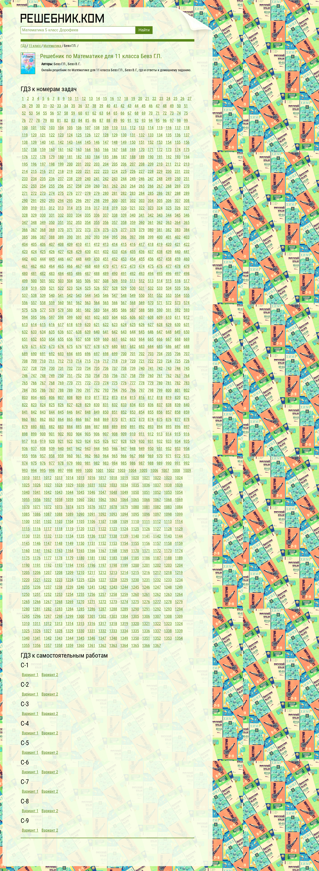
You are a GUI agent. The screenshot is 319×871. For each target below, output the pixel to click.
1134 (69, 536)
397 (133, 237)
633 (34, 332)
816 (142, 397)
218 (61, 171)
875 (160, 419)
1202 (157, 565)
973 (187, 456)
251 (187, 178)
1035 (135, 485)
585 (115, 310)
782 (178, 383)
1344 (69, 638)
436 (142, 251)
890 (124, 426)
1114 (179, 521)
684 (151, 346)
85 (87, 120)
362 (160, 222)
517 (187, 281)
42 (122, 106)
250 (178, 178)
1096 (146, 514)
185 (106, 157)
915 (178, 434)
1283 (58, 609)
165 (97, 149)
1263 (168, 594)
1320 (135, 623)
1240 (80, 587)
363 (169, 222)
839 (178, 405)
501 (43, 281)
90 (122, 120)
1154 (124, 543)
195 (25, 164)
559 (52, 302)
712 (61, 361)
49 (172, 106)
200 (70, 164)
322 (142, 208)
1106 (91, 521)
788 (61, 390)
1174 (179, 550)
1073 (58, 507)
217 (52, 171)
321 (133, 208)
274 (52, 193)
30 (38, 106)
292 (43, 200)
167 (115, 149)
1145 (26, 543)
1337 (157, 631)
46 (151, 106)
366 (25, 230)
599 (70, 317)
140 (43, 142)
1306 (146, 616)
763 (178, 375)
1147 (48, 543)
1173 (168, 550)
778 (142, 383)
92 (136, 120)
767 (43, 383)
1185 (135, 558)
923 (79, 441)
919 (43, 441)
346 (187, 215)
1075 (80, 507)
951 (160, 448)
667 (169, 339)
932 (160, 441)
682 (133, 346)
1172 (157, 550)
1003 (121, 470)
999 (79, 470)
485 (70, 273)
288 (178, 193)
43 (129, 106)
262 (115, 186)
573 (178, 302)
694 (70, 354)
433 (115, 251)
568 (133, 302)
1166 (91, 550)
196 (34, 164)
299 (106, 200)
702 (142, 354)
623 (115, 324)
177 (34, 157)
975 (34, 463)
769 (61, 383)
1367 (157, 645)
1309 (179, 616)
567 (124, 302)
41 (115, 106)
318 (106, 208)
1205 (26, 572)
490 (115, 273)
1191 (37, 565)
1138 (113, 536)
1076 (91, 507)
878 (187, 419)
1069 (179, 499)
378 (133, 230)
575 (25, 310)
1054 (179, 492)
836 (151, 405)
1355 (26, 645)
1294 (179, 609)
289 (187, 193)
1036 (146, 485)
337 (106, 215)
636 (61, 332)
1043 (58, 492)
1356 (37, 645)
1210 (80, 572)
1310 (26, 623)
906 (97, 434)
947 (124, 448)
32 (52, 106)
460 (187, 259)
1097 (157, 514)
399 (151, 237)
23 (161, 98)
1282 (48, 609)
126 (88, 135)
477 (169, 266)
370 (61, 230)
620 (88, 324)
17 (119, 98)
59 (73, 113)
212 (178, 164)
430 (88, 251)
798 (151, 390)
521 (52, 288)
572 (169, 302)
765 (25, 383)
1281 (37, 609)
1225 (80, 580)
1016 (91, 477)
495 (160, 273)
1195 (80, 565)
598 (61, 317)
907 (106, 434)
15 (105, 98)
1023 (168, 477)
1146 (37, 543)
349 (43, 222)
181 (70, 157)
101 (34, 127)
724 (169, 361)
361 (151, 222)
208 (142, 164)
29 (31, 106)
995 (43, 470)
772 (88, 383)
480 (25, 273)
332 (61, 215)
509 (115, 281)
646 (151, 332)
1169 (124, 550)
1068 (168, 499)
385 (25, 237)
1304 (124, 616)
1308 (168, 616)
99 (186, 120)
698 (106, 354)
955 (25, 456)
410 (79, 244)
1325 (26, 631)
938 (43, 448)
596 (43, 317)
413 (106, 244)
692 (52, 354)
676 (79, 346)
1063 (113, 499)
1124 (124, 529)
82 (66, 120)
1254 (69, 594)
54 (38, 113)
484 (61, 273)
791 (88, 390)
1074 (69, 507)
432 (106, 251)
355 (97, 222)
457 (160, 259)
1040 (26, 492)
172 (160, 149)
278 (88, 193)
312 (52, 208)
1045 (80, 492)
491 (124, 273)
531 (142, 288)
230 (169, 171)
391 (79, 237)
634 (43, 332)
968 (142, 456)
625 (133, 324)
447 (70, 259)
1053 (168, 492)
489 (106, 273)
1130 (26, 536)
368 (43, 230)
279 (97, 193)
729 (43, 368)
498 (187, 273)
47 (158, 106)
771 (79, 383)
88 (108, 120)
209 (151, 164)
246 (142, 178)
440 (178, 251)
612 (187, 317)
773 (97, 383)
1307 (157, 616)
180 (61, 157)
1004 (132, 470)
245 (133, 178)
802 (187, 390)
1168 (113, 550)
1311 (37, 623)
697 (97, 354)
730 (52, 368)
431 (97, 251)
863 (52, 419)
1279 (179, 601)
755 (106, 375)
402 (178, 237)
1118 (58, 529)
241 (97, 178)
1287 (102, 609)
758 (133, 375)
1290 (135, 609)
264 (133, 186)
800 (169, 390)
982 (97, 463)
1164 (69, 550)
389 (61, 237)
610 (169, 317)
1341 (37, 638)
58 (66, 113)
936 (25, 448)
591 (169, 310)
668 (178, 339)
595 (34, 317)
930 (142, 441)
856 (160, 412)
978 (61, 463)
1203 (168, 565)
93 (144, 120)
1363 (113, 645)
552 (160, 295)
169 (133, 149)
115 (160, 127)
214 (25, 171)
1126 (146, 529)
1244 (124, 587)
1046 (91, 492)
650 (187, 332)
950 (151, 448)
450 (97, 259)
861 (34, 419)
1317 (102, 623)
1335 (135, 631)
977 (52, 463)
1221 (37, 580)
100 (25, 127)
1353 (168, 638)
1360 (80, 645)
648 (169, 332)
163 (79, 149)
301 (124, 200)
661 (115, 339)
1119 (69, 529)
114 (151, 127)
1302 (102, 616)
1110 (135, 521)
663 (133, 339)
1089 (69, 514)
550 (142, 295)
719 (124, 361)
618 (70, 324)
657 (79, 339)
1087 (48, 514)
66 (122, 113)
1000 (89, 470)
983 (106, 463)
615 (43, 324)
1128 (168, 529)
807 (61, 397)
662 (124, 339)
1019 (124, 477)
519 (34, 288)
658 (88, 339)
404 (25, 244)
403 (187, 237)
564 (97, 302)
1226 (91, 580)
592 (178, 310)
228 (151, 171)
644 (133, 332)
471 (115, 266)
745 (187, 368)
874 (151, 419)
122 (52, 135)
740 (142, 368)
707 (187, 354)
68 (136, 113)
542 (70, 295)
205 (115, 164)
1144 (179, 536)
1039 (179, 485)
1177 (48, 558)
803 (25, 397)
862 (43, 419)
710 (43, 361)
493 (142, 273)
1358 (58, 645)
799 (160, 390)
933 (169, 441)
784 (25, 390)
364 (178, 222)
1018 (113, 477)
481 (34, 273)
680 (115, 346)
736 (106, 368)
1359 (69, 645)
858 (178, 412)
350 (52, 222)
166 (106, 149)
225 (124, 171)
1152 (102, 543)
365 (187, 222)
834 (133, 405)
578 (52, 310)
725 (178, 361)
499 (25, 281)
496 (169, 273)
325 (169, 208)
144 (79, 142)
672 (43, 346)
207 (133, 164)
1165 (80, 550)
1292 (157, 609)
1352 (157, 638)
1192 (48, 565)
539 (43, 295)
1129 (179, 529)
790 (79, 390)
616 (52, 324)
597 (52, 317)
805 (43, 397)
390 (70, 237)
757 (124, 375)
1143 (168, 536)
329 (34, 215)
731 (61, 368)
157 (25, 149)
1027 (48, 485)
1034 (124, 485)
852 (124, 412)
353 (79, 222)
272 (34, 193)
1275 (135, 601)
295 (70, 200)
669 (187, 339)
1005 (143, 470)
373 (88, 230)
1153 (113, 543)
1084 (179, 507)
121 (43, 135)
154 (169, 142)
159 (43, 149)
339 (124, 215)
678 (97, 346)
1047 (102, 492)
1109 (124, 521)
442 (25, 259)
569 (142, 302)
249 (169, 178)
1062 (102, 499)
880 (34, 426)
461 (25, 266)
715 (88, 361)
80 (52, 120)
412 (97, 244)
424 (34, 251)
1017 (102, 477)
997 (61, 470)
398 (142, 237)
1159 (179, 543)
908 (115, 434)
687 (178, 346)
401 (169, 237)
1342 (48, 638)
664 (142, 339)
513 (151, 281)
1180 (80, 558)
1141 (146, 536)
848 (88, 412)
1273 (113, 601)
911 (142, 434)
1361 (91, 645)
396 (124, 237)
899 (34, 434)
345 (178, 215)
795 (124, 390)
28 (24, 106)
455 (142, 259)
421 (178, 244)
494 (151, 273)
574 (187, 302)
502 (52, 281)
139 (34, 142)
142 (61, 142)
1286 (91, 609)
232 (187, 171)
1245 (135, 587)
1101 (37, 521)
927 (115, 441)
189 (142, 157)
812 (106, 397)
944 (97, 448)
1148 (58, 543)
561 (70, 302)
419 (160, 244)
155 (178, 142)
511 (133, 281)
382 (169, 230)
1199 (124, 565)
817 (151, 397)
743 (169, 368)
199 (61, 164)
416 (133, 244)
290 (25, 200)
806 (52, 397)
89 (115, 120)
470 (106, 266)
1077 (102, 507)
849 (97, 412)
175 (187, 149)
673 (52, 346)
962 (88, 456)
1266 (37, 601)
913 (160, 434)
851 (115, 412)
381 (160, 230)
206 (124, 164)
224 (115, 171)
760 (151, 375)
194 (187, 157)
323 (151, 208)
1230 (135, 580)
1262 (157, 594)
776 (124, 383)
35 (73, 106)
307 (178, 200)
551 (151, 295)
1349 (124, 638)
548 (124, 295)
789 (70, 390)
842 (34, 412)
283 (133, 193)
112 (133, 127)
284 (142, 193)
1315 (80, 623)
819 (169, 397)
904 (79, 434)
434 (124, 251)
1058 (58, 499)
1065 (135, 499)
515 (169, 281)
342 (151, 215)
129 (115, 135)
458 (169, 259)
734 (88, 368)
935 (187, 441)
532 (151, 288)
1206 (37, 572)
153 (160, 142)
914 (169, 434)
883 (61, 426)
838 (169, 405)
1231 (146, 580)
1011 (37, 477)
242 (106, 178)
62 (94, 113)
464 (52, 266)
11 (77, 98)
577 (43, 310)
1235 (26, 587)
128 (106, 135)
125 (79, 135)
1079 (124, 507)
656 (70, 339)
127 (97, 135)
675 (70, 346)
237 (61, 178)
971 (169, 456)
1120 (80, 529)
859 (187, 412)
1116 (37, 529)
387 (43, 237)
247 (151, 178)
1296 (37, 616)
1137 (102, 536)
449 (88, 259)
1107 (102, 521)
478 (178, 266)
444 (43, 259)
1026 (37, 485)
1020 (135, 477)
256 (61, 186)
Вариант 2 (50, 674)
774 (106, 383)
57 (59, 113)
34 (66, 106)
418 (151, 244)
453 (124, 259)
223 (106, 171)
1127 (157, 529)
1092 (102, 514)
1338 (168, 631)
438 (160, 251)
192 (169, 157)
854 (142, 412)
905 (88, 434)
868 (97, 419)
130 (124, 135)
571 (160, 302)
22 (154, 98)
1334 (124, 631)
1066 (146, 499)
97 (172, 120)
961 (79, 456)
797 (142, 390)
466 (70, 266)
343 (160, 215)
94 (151, 120)
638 (79, 332)
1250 (26, 594)
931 (151, 441)
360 (142, 222)
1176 (37, 558)
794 (115, 390)
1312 (48, 623)
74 (179, 113)
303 (142, 200)
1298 (58, 616)
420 (169, 244)
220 (79, 171)
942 (79, 448)
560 (61, 302)
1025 (26, 485)
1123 (113, 529)
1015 (80, 477)
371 (70, 230)
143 (70, 142)
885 (79, 426)
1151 (91, 543)
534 (169, 288)
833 (124, 405)
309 (25, 208)
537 (25, 295)
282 (124, 193)
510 (124, 281)
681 (124, 346)
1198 (113, 565)
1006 (154, 470)
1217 (157, 572)
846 (70, 412)
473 (133, 266)
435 (133, 251)
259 (88, 186)
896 (178, 426)
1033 (113, 485)
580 (70, 310)
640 (97, 332)
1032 (102, 485)
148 (115, 142)
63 (101, 113)
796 (133, 390)
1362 (102, 645)
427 (61, 251)
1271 (91, 601)
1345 (80, 638)
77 (31, 120)
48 (165, 106)
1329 (69, 631)
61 (87, 113)
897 (187, 426)
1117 (48, 529)
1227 (102, 580)
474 (142, 266)
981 (88, 463)
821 (187, 397)
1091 (91, 514)
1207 (48, 572)
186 (115, 157)
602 (97, 317)
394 (106, 237)
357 (115, 222)
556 (25, 302)
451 (106, 259)
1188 (168, 558)
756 (115, 375)
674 (61, 346)
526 (97, 288)
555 (187, 295)
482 (43, 273)
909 (124, 434)
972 (178, 456)
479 (187, 266)
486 (79, 273)
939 (52, 448)
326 (178, 208)
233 (25, 178)
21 (147, 98)
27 (189, 98)
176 (25, 157)
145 (88, 142)
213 (187, 164)
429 (79, 251)
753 (88, 375)
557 (34, 302)
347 (25, 222)
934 (178, 441)
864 (61, 419)
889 (115, 426)
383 (178, 230)
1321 (146, 623)
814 (124, 397)
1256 (91, 594)
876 (169, 419)
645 (142, 332)
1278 (168, 601)
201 (79, 164)
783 (187, 383)
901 (52, 434)
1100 (26, 521)
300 (115, 200)
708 (25, 361)
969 (151, 456)
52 (24, 113)
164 (88, 149)
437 (151, 251)
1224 (69, 580)
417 (142, 244)
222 (97, 171)
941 (70, 448)
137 (187, 135)
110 (115, 127)
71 (158, 113)
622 (106, 324)
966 (124, 456)
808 (70, 397)
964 (106, 456)
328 (25, 215)
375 (106, 230)
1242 (102, 587)
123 (61, 135)
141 (52, 142)
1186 (146, 558)
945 (106, 448)
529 (124, 288)
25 (175, 98)
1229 (124, 580)
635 (52, 332)
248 (160, 178)
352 (70, 222)
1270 (80, 601)
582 (88, 310)
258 (79, 186)
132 (142, 135)
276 (70, 193)
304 (151, 200)
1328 (58, 631)
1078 (113, 507)
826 (61, 405)
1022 (157, 477)
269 (178, 186)
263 (124, 186)
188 (133, 157)
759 (142, 375)
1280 (26, 609)
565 (106, 302)
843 (43, 412)
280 (106, 193)
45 (144, 106)
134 (160, 135)
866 (79, 419)
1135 (80, 536)
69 (144, 113)
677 (88, 346)
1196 (91, 565)
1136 (91, 536)
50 (179, 106)
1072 (48, 507)
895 (169, 426)
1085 (26, 514)
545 (97, 295)
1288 (113, 609)
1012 (48, 477)
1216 (146, 572)
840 (187, 405)
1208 (58, 572)
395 (115, 237)
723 (160, 361)
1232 (157, 580)
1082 (157, 507)
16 (112, 98)
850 (106, 412)
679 (106, 346)
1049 (124, 492)
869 (106, 419)
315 (79, 208)
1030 (80, 485)
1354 (179, 638)
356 (106, 222)
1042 (48, 492)
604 (115, 317)
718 (115, 361)
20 (140, 98)
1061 (91, 499)
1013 (58, 477)
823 (34, 405)
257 (70, 186)
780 (160, 383)
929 (133, 441)
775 (115, 383)
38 (94, 106)
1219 (179, 572)
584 (106, 310)
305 (160, 200)
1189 (179, 558)
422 (187, 244)
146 (97, 142)
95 (158, 120)
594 (25, 317)
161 (61, 149)
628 (160, 324)
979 (70, 463)
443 (34, 259)
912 (151, 434)
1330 (80, 631)
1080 (135, 507)
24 (168, 98)
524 (79, 288)
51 (186, 106)
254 (43, 186)
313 (61, 208)
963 (97, 456)
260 (97, 186)
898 (25, 434)
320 (124, 208)
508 (106, 281)
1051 (146, 492)
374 (97, 230)
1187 (157, 558)
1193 (58, 565)
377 (124, 230)
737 (115, 368)
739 (133, 368)
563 (88, 302)
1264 (179, 594)
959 (61, 456)
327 (187, 208)
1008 (176, 470)
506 (88, 281)
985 (124, 463)
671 (34, 346)
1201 (146, 565)
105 (70, 127)
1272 (102, 601)
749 (52, 375)
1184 (124, 558)
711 (52, 361)
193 (178, 157)
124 (70, 135)
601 (88, 317)
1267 (48, 601)
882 (52, 426)
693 (61, 354)
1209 (69, 572)
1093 (113, 514)
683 (142, 346)
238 (70, 178)
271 (25, 193)
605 (124, 317)
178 (43, 157)
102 (43, 127)
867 (88, 419)
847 (79, 412)
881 (43, 426)
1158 (168, 543)
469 (97, 266)
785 (34, 390)
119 (25, 135)
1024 (179, 477)
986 (133, 463)
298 (97, 200)
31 (45, 106)
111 (124, 127)
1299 (69, 616)
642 (115, 332)
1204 (179, 565)
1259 (124, 594)
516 (178, 281)
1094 (124, 514)
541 (61, 295)
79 (45, 120)
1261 (146, 594)
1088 (58, 514)
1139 (124, 536)
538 (34, 295)
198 (52, 164)
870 (115, 419)
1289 (124, 609)
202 (88, 164)
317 (97, 208)
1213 (113, 572)
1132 (48, 536)
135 (169, 135)
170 (142, 149)
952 (169, 448)
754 (97, 375)
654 (52, 339)
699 (115, 354)
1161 (37, 550)
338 (115, 215)
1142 (157, 536)
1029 (69, 485)
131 (133, 135)
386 (34, 237)
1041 (37, 492)
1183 (113, 558)
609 (160, 317)
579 (61, 310)
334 (79, 215)
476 (160, 266)
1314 (69, 623)
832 (115, 405)
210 (160, 164)
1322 (157, 623)
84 (80, 120)
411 (88, 244)
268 (169, 186)
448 (79, 259)
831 (106, 405)
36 (80, 106)
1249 (179, 587)
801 (178, 390)
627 (151, 324)
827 (70, 405)
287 (169, 193)
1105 (80, 521)
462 (34, 266)
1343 (58, 638)
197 (43, 164)
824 (43, 405)
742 (160, 368)
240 (88, 178)
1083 (168, 507)
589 (151, 310)
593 (187, 310)
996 (52, 470)
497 (178, 273)
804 (34, 397)
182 (79, 157)
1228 (113, 580)
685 (160, 346)
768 (52, 383)
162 (70, 149)
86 (94, 120)
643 (124, 332)
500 (34, 281)
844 (52, 412)
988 (151, 463)
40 (108, 106)
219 (70, 171)
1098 (168, 514)
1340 (26, 638)
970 (160, 456)
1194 (69, 565)
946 (115, 448)
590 (160, 310)
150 (133, 142)
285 (151, 193)
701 (133, 354)
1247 (157, 587)
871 (124, 419)
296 (79, 200)
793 (106, 390)
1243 (113, 587)
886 (88, 426)
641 (106, 332)
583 (97, 310)
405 (34, 244)
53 (31, 113)
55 (45, 113)
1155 (135, 543)
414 (115, 244)
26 (182, 98)
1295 (26, 616)
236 (52, 178)
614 (34, 324)
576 (34, 310)
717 (106, 361)
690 (34, 354)
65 (115, 113)
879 (25, 426)
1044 (69, 492)
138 (25, 142)
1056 (37, 499)
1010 (26, 477)
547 (115, 295)
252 (25, 186)
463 (43, 266)
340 (133, 215)
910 (133, 434)
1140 (135, 536)
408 (61, 244)
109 (106, 127)
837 (160, 405)
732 (70, 368)
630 (178, 324)
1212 (102, 572)
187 (124, 157)
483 (52, 273)
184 (97, 157)
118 (187, 127)
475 (151, 266)
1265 (26, 601)
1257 (102, 594)
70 (151, 113)
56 (52, 113)
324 (160, 208)
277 (79, 193)
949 (142, 448)
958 (52, 456)
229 (160, 171)
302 (133, 200)
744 (178, 368)
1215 (135, 572)
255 (52, 186)
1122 (102, 529)
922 (70, 441)
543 (79, 295)
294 (61, 200)
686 (169, 346)
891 (133, 426)
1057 (48, 499)
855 (151, 412)
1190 (26, 565)
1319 (124, 623)
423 (25, 251)
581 (79, 310)
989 (160, 463)
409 (70, 244)
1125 (135, 529)
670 (25, 346)
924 (88, 441)
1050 (135, 492)
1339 (179, 631)
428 (70, 251)
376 (115, 230)
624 (124, 324)
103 (52, 127)
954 (187, 448)
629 (169, 324)
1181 (91, 558)
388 (52, 237)
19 (133, 98)
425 (43, 251)
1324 (179, 623)
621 (97, 324)
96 (165, 120)
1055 (26, 499)
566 (115, 302)
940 (61, 448)
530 (133, 288)
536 (187, 288)
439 (169, 251)
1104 (69, 521)
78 (38, 120)
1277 (157, 601)
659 (97, 339)
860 (25, 419)
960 (70, 456)
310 (34, 208)
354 (88, 222)
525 (88, 288)
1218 (168, 572)
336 (97, 215)
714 (79, 361)
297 (88, 200)
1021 (146, 477)
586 (124, 310)
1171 (146, 550)
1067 (157, 499)
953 (178, 448)
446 (61, 259)
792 (97, 390)
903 (70, 434)
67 (129, 113)
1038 (168, 485)
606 (133, 317)
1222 (48, 580)
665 (151, 339)
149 (124, 142)
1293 (168, 609)
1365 (135, 645)
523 (70, 288)
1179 (69, 558)
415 (124, 244)
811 (97, 397)
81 (59, 120)
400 (160, 237)
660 (106, 339)
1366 (146, 645)
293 (52, 200)
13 (91, 98)
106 (79, 127)
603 (106, 317)
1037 (157, 485)
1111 (146, 521)
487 (88, 273)
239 (79, 178)
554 (178, 295)
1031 (91, 485)
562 (79, 302)
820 (178, 397)
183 (88, 157)
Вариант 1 (30, 674)
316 (88, 208)
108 (97, 127)
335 (88, 215)
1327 (48, 631)
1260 (135, 594)
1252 (48, 594)
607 (142, 317)
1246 (146, 587)
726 (187, 361)
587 (133, 310)
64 (108, 113)
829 (88, 405)
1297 (48, 616)
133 (151, 135)
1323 (168, 623)
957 (43, 456)
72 (165, 113)
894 (160, 426)
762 (169, 375)
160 (52, 149)
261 (106, 186)
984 (115, 463)
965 (115, 456)
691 (43, 354)
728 (34, 368)
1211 (91, 572)
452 (115, 259)
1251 (37, 594)
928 (124, 441)
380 (151, 230)
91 (129, 120)
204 (106, 164)
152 (151, 142)
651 (25, 339)
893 (151, 426)
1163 (58, 550)
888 (106, 426)
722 (151, 361)
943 (88, 448)
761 (160, 375)
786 (43, 390)
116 (169, 127)
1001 (99, 470)
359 (133, 222)
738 (124, 368)
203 (97, 164)
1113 (168, 521)
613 (25, 324)
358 (124, 222)
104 (61, 127)
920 (52, 441)
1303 (113, 616)
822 (25, 405)
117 (178, 127)
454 (133, 259)
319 (115, 208)
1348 (113, 638)
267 (160, 186)
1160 (26, 550)
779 (151, 383)
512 (142, 281)
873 (142, 419)
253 (34, 186)
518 (25, 288)
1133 (58, 536)
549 (133, 295)
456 (151, 259)
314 (70, 208)
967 (133, 456)
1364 (124, 645)
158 (34, 149)
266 (151, 186)
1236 (37, 587)
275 (61, 193)
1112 (157, 521)
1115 (26, 529)
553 (169, 295)
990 (169, 463)
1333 (113, 631)
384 (187, 230)
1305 (135, 616)
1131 (37, 536)
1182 (102, 558)
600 (79, 317)
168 (124, 149)
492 (133, 273)
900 (43, 434)
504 (70, 281)
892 (142, 426)
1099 (179, 514)
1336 (146, 631)
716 (97, 361)
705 (169, 354)
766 (34, 383)
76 (24, 120)
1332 (102, 631)
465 (61, 266)
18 (126, 98)
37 (87, 106)
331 (52, 215)
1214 (124, 572)
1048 (113, 492)
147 (106, 142)
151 (142, 142)
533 (160, 288)
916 (187, 434)
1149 (69, 543)
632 (25, 332)
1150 (80, 543)
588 (142, 310)
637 (70, 332)
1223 (58, 580)
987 (142, 463)
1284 (69, 609)
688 (187, 346)
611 (178, 317)
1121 (91, 529)
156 (187, 142)
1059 (69, 499)
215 (34, 171)
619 (79, 324)
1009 (187, 470)
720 (133, 361)
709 (34, 361)
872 (133, 419)
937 (34, 448)
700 (124, 354)
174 (178, 149)
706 (178, 354)
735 (97, 368)
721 (142, 361)
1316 (91, 623)
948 (133, 448)
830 (97, 405)
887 (97, 426)
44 (136, 106)
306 (169, 200)
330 (43, 215)
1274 (124, 601)
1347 (102, 638)
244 (124, 178)
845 (61, 412)
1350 (135, 638)
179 (52, 157)
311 (43, 208)
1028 (58, 485)
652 (34, 339)
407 (52, 244)
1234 (179, 580)
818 (160, 397)
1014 (69, 477)
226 (133, 171)
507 (97, 281)
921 (61, 441)
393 (97, 237)
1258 (113, 594)
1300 (80, 616)
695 (79, 354)
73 (172, 113)
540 (52, 295)
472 (124, 266)
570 (151, 302)
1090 (80, 514)
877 (178, 419)
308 (187, 200)
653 (43, 339)
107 (88, 127)
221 (88, 171)
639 (88, 332)
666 (160, 339)
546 (106, 295)
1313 (58, 623)
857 (169, 412)
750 (61, 375)
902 (61, 434)
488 (97, 273)
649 (178, 332)
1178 (58, 558)
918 (34, 441)
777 (133, 383)
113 (142, 127)
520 (43, 288)
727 (25, 368)
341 (142, 215)
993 (25, 470)
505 (79, 281)
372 (79, 230)
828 (79, 405)
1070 (26, 507)
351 (61, 222)
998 (70, 470)
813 (115, 397)
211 (169, 164)
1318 (113, 623)
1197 (102, 565)
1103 (58, 521)
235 (43, 178)
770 (70, 383)
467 (79, 266)
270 (187, 186)
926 (106, 441)
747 (34, 375)
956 (34, 456)
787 (52, 390)
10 (70, 98)
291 (34, 200)
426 (52, 251)
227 (142, 171)
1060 (80, 499)
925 (97, 441)
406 (43, 244)
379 (142, 230)
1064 (124, 499)
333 (70, 215)
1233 (168, 580)
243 (115, 178)
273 (43, 193)
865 (70, 419)
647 (160, 332)
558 (43, 302)
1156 (146, 543)
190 (151, 157)
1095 (135, 514)
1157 (157, 543)
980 (79, 463)
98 (179, 120)
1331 (91, 631)
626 (142, 324)
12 (84, 98)
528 (115, 288)
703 (151, 354)
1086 (37, 514)
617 (61, 324)
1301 (91, 616)
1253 (58, 594)
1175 (26, 558)
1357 (48, 645)
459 (178, 259)
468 (88, 266)
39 (101, 106)
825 (52, 405)
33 (59, 106)
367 (34, 230)
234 (34, 178)
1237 (48, 587)
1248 (168, 587)
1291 (146, 609)
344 (169, 215)
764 (187, 375)
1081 (146, 507)
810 (88, 397)
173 (169, 149)
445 (52, 259)
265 (142, 186)
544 (88, 295)
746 (25, 375)
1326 (37, 631)
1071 (37, 507)
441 (187, 251)
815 (133, 397)
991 (178, 463)
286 (160, 193)
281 (115, 193)
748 (43, 375)
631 (187, 324)
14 (98, 98)
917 (25, 441)
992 (187, 463)
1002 (110, 470)
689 (25, 354)
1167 (102, 550)
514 (160, 281)
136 (178, 135)
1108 (113, 521)
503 (61, 281)
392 (88, 237)
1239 (69, 587)
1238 (58, 587)
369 (52, 230)
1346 (91, 638)
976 (43, 463)
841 (25, 412)
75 (186, 113)
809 (79, 397)
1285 (80, 609)
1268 (58, 601)
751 (70, 375)
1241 (91, 587)
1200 (135, 565)
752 (79, 375)
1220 (26, 580)
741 (151, 368)
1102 (48, 521)
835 (142, 405)
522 (61, 288)
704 (160, 354)
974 (25, 463)
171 (151, 149)
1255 (80, 594)
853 (133, 412)
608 (151, 317)
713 (70, 361)
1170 (135, 550)
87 (101, 120)
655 (61, 339)
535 (178, 288)
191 (160, 157)
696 (88, 354)
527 (106, 288)
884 (70, 426)
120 (34, 135)
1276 (146, 601)
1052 (157, 492)
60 (80, 113)
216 (43, 171)
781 (169, 383)
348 (34, 222)
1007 (165, 470)
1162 (48, 550)
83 (73, 120)
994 (34, 470)
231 (178, 171)
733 (79, 368)
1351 (146, 638)
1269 (69, 601)
